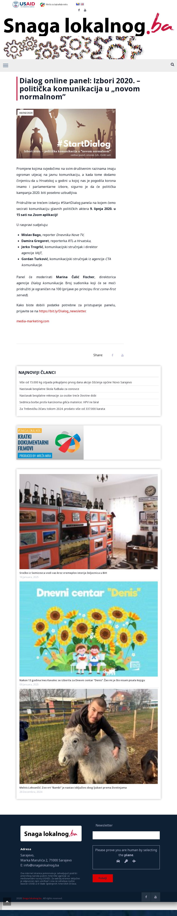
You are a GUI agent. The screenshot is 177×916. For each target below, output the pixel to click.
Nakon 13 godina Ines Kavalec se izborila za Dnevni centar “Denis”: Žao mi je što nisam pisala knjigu (82, 680)
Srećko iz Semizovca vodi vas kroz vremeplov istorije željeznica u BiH (63, 573)
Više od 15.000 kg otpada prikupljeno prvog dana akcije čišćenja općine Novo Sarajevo (75, 382)
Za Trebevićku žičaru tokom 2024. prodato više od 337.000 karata (62, 409)
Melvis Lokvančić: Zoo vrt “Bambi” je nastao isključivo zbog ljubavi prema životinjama (73, 787)
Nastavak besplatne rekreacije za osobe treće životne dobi (57, 395)
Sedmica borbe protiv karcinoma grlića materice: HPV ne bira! (59, 402)
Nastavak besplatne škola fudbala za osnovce (49, 389)
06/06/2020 (25, 113)
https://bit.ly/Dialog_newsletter (62, 311)
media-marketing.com (32, 321)
